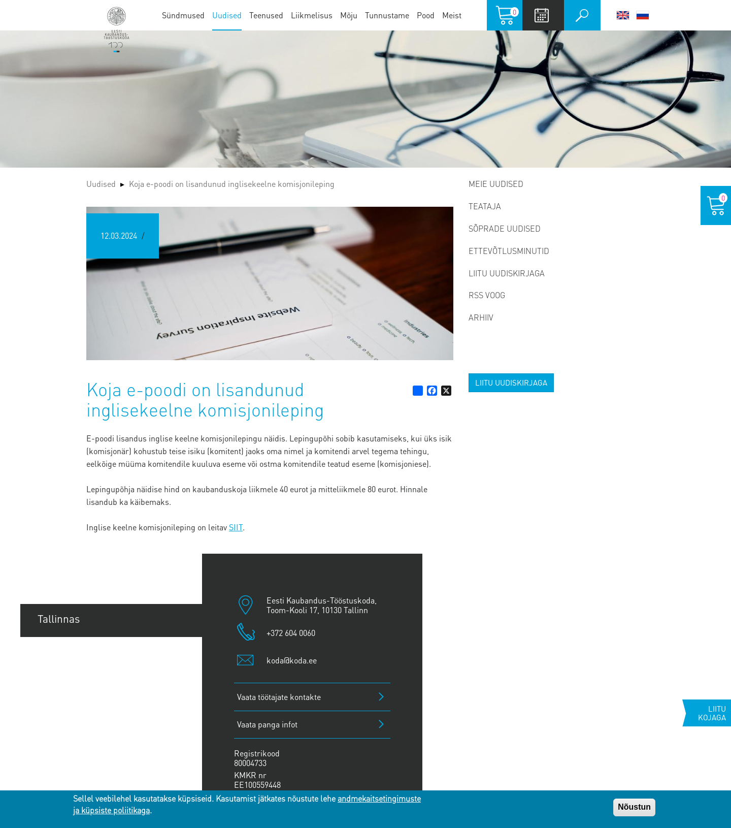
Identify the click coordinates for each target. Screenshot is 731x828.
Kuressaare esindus (84, 756)
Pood (426, 15)
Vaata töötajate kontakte (279, 696)
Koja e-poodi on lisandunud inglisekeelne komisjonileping (232, 183)
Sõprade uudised (505, 228)
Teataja (485, 206)
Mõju (348, 15)
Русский (642, 15)
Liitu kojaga (712, 713)
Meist (451, 15)
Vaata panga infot (267, 724)
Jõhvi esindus (69, 721)
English (622, 15)
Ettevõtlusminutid (509, 250)
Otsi (582, 15)
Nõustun (634, 807)
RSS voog (487, 295)
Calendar (542, 15)
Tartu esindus (69, 653)
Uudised (227, 15)
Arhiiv (481, 317)
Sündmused (183, 15)
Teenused (266, 15)
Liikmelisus (312, 15)
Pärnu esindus (71, 687)
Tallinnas (59, 618)
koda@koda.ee (292, 660)
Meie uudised (496, 183)
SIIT (236, 527)
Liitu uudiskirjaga (507, 273)
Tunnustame (387, 15)
